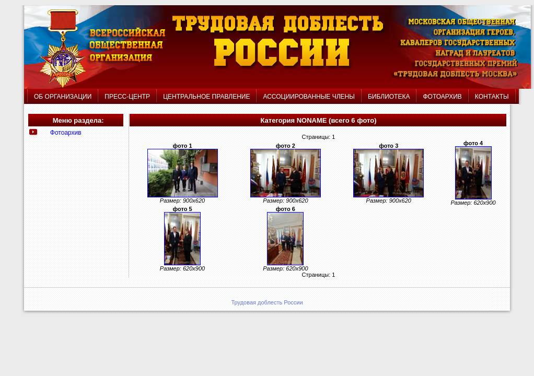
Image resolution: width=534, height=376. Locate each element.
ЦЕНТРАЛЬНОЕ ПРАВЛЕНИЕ (207, 96)
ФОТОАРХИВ (442, 96)
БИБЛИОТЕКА (389, 96)
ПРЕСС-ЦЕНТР (127, 96)
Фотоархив (66, 132)
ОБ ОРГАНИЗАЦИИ (63, 96)
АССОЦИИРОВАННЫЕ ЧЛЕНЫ (308, 96)
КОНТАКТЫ (492, 96)
